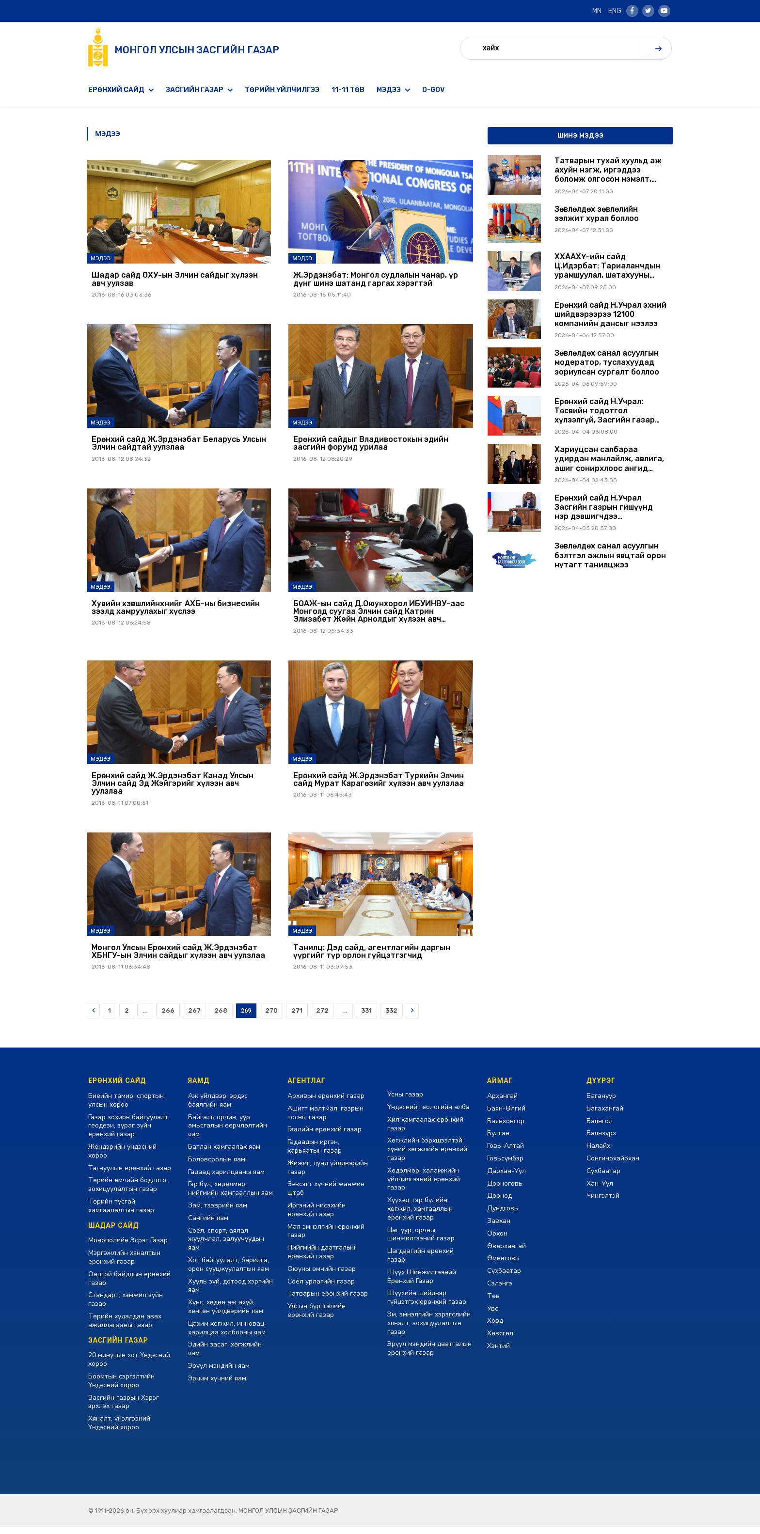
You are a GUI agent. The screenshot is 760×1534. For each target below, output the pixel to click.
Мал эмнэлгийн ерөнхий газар (325, 1238)
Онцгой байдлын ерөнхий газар (129, 1286)
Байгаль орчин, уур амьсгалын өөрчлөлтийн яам (227, 1132)
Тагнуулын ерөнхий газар (129, 1174)
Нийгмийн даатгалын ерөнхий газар (321, 1259)
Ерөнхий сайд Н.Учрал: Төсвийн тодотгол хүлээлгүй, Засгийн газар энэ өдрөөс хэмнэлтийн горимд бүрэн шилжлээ (604, 411)
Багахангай (604, 1115)
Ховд (495, 1327)
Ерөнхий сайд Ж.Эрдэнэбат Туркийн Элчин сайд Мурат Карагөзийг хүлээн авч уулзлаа (378, 784)
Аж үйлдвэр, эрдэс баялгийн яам (218, 1107)
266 (167, 1017)
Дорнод (499, 1202)
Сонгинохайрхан (612, 1165)
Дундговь (502, 1215)
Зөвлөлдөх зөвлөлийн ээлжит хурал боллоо (596, 213)
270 (271, 1017)
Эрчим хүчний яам (217, 1385)
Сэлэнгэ (499, 1290)
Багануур (601, 1103)
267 (194, 1017)
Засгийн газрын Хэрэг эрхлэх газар (123, 1409)
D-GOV (433, 90)
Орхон (497, 1240)
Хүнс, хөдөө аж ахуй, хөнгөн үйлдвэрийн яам (225, 1314)
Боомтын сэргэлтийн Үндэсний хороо (121, 1388)
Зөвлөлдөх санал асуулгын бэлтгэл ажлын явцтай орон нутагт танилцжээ (610, 555)
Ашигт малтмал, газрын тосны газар (325, 1120)
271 (296, 1017)
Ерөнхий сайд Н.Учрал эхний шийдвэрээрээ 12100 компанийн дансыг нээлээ (610, 314)
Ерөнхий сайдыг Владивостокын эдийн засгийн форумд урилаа (370, 445)
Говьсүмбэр (505, 1165)
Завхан (498, 1228)
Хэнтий (498, 1353)
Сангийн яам (208, 1225)
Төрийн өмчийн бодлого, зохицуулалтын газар (128, 1192)
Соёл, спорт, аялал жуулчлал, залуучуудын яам (226, 1246)
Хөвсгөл (500, 1340)
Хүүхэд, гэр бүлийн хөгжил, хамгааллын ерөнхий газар (420, 1216)
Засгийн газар (194, 90)
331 (366, 1017)
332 (391, 1017)
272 (322, 1017)
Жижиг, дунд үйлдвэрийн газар (327, 1175)
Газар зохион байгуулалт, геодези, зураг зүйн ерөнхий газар (129, 1132)
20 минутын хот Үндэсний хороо (129, 1367)
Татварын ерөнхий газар (327, 1300)
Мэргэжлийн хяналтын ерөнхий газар (124, 1264)
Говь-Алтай (505, 1153)
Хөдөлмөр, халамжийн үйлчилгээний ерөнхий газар (423, 1186)
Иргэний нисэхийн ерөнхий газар (316, 1217)
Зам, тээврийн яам (217, 1212)
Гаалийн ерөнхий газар (324, 1136)
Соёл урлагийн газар (321, 1288)
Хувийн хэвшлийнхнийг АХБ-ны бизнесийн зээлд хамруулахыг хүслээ (176, 610)
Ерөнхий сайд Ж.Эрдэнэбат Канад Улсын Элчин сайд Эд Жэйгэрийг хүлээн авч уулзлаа (172, 788)
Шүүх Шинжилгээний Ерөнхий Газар (421, 1284)
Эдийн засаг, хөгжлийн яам (225, 1356)
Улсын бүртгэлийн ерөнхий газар (316, 1318)
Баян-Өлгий (506, 1115)
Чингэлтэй (602, 1202)
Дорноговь (504, 1190)
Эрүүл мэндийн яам (219, 1372)
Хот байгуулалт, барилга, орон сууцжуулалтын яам (228, 1272)
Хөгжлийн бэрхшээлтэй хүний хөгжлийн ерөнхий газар (427, 1156)
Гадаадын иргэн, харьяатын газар (314, 1153)
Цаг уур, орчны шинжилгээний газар (421, 1241)
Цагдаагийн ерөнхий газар (420, 1262)
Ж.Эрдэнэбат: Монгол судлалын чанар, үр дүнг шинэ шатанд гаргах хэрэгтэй (375, 279)
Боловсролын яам (216, 1166)
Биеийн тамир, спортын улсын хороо (126, 1107)
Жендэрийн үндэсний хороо (122, 1158)
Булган (498, 1140)
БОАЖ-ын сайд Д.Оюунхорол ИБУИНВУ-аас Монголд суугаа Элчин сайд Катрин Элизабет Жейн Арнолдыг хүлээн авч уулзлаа (378, 615)
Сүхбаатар (504, 1278)
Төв (493, 1303)
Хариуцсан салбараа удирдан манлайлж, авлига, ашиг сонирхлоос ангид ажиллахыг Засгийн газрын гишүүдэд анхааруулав (609, 459)
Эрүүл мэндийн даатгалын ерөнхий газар (429, 1355)
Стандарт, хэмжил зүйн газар (125, 1306)
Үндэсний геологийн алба (428, 1114)
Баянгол (599, 1127)
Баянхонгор (505, 1127)
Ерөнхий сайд (116, 90)
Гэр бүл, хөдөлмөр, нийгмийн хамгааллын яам (230, 1196)
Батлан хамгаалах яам (224, 1153)
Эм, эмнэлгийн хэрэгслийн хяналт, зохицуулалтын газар (429, 1330)
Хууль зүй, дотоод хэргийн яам (230, 1292)
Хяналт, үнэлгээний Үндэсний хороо (119, 1430)
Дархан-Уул (506, 1178)
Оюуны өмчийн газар (321, 1276)
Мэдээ (389, 90)
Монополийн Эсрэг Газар (128, 1247)
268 (220, 1017)
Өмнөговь (503, 1265)
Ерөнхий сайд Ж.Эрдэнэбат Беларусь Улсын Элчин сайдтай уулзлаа (179, 445)
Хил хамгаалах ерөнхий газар (425, 1131)
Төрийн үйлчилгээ (282, 90)
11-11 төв (348, 90)
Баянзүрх (601, 1140)
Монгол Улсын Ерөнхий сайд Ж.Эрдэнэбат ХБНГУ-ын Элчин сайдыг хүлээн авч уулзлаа (178, 958)
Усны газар (405, 1101)
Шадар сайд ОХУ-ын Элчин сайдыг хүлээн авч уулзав (175, 279)
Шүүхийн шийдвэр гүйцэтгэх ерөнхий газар (426, 1305)
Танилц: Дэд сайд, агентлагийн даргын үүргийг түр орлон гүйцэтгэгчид (371, 958)
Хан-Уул (599, 1190)
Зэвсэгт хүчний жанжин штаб (325, 1196)
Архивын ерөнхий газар (325, 1103)
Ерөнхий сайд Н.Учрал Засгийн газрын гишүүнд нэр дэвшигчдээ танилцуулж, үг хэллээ (603, 507)
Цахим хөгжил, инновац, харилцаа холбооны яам (227, 1335)
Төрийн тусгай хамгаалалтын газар (121, 1213)
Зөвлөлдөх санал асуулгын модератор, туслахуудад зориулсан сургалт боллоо (606, 362)
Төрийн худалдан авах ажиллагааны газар (124, 1328)
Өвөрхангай (506, 1252)
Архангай (502, 1103)
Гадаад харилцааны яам (226, 1178)
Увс (492, 1315)
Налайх (598, 1153)
